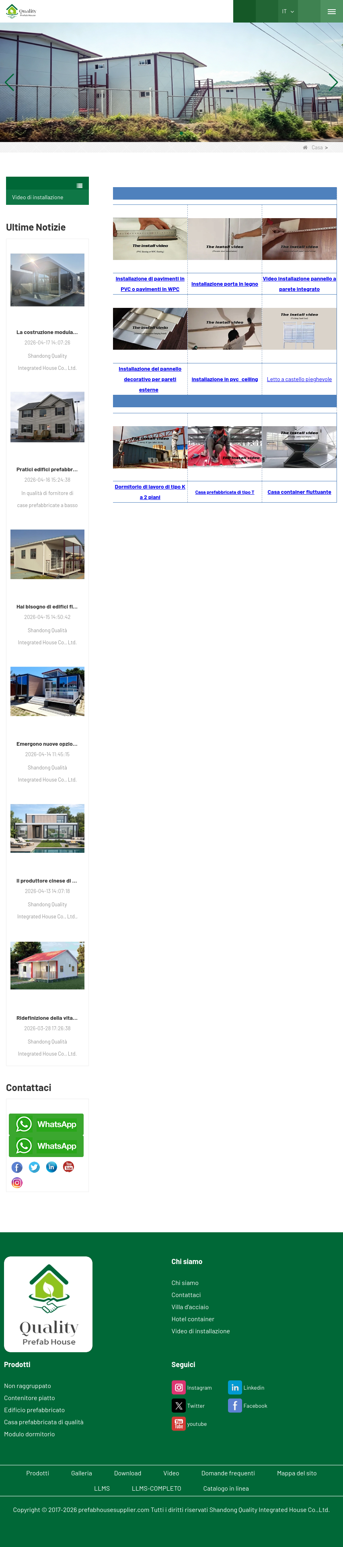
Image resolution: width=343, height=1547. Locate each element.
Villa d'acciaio (190, 1306)
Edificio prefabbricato (34, 1409)
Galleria (81, 1473)
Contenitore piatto (29, 1397)
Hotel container (193, 1318)
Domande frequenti (228, 1473)
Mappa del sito (297, 1473)
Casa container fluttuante (299, 491)
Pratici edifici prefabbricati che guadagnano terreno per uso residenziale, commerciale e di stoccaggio (47, 469)
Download (128, 1473)
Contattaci (186, 1294)
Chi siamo (185, 1282)
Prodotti (37, 1473)
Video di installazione (37, 197)
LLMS (102, 1488)
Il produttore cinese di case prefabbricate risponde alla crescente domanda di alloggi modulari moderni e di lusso (47, 880)
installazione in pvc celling (225, 378)
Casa (312, 147)
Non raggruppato (27, 1385)
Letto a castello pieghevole (299, 378)
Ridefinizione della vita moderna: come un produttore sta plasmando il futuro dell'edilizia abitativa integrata (47, 1017)
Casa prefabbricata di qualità (44, 1421)
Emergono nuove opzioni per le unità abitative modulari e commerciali (47, 743)
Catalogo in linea (226, 1488)
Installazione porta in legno (224, 283)
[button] (162, 133)
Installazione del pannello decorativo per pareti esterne (150, 379)
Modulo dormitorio (29, 1434)
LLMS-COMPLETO (156, 1488)
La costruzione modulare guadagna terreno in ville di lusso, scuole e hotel (47, 331)
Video (171, 1473)
